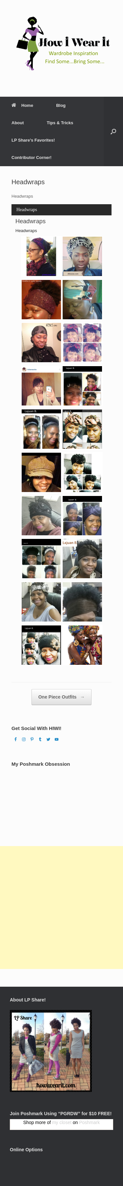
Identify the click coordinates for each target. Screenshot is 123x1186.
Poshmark (89, 1122)
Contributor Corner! (31, 157)
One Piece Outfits (61, 697)
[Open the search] (113, 131)
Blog (61, 105)
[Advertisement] (61, 907)
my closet (62, 1122)
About (17, 122)
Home (22, 105)
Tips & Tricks (60, 122)
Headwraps (26, 209)
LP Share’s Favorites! (33, 140)
